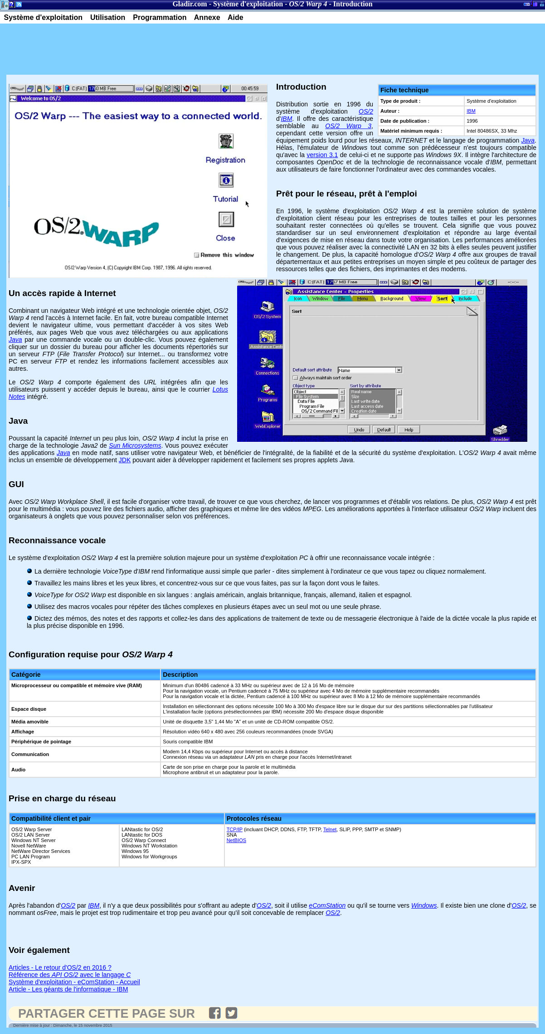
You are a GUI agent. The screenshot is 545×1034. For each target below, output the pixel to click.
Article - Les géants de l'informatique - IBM (68, 989)
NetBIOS (236, 840)
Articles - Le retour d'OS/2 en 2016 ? (60, 967)
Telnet (329, 829)
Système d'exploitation (248, 4)
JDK (125, 460)
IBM (471, 111)
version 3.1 (322, 154)
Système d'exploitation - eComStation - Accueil (74, 982)
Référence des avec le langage (70, 974)
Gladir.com (189, 4)
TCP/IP (235, 829)
